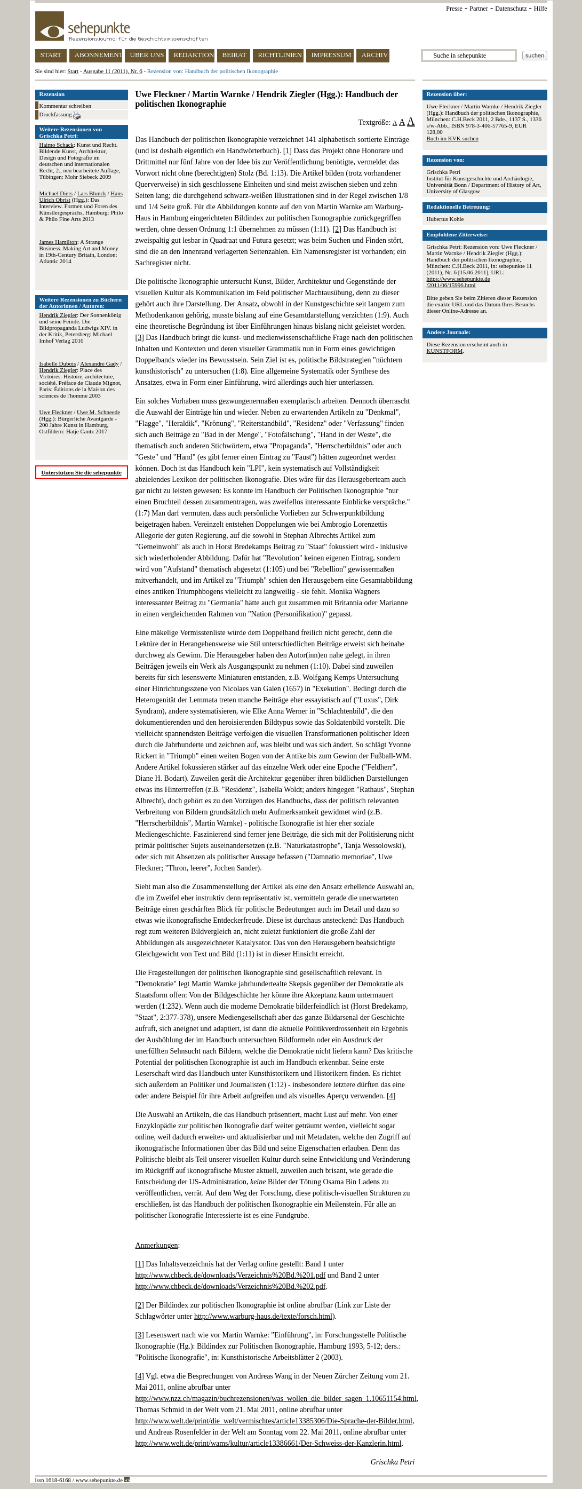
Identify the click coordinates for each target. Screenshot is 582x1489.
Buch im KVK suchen (453, 138)
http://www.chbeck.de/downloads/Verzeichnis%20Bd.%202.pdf (230, 1286)
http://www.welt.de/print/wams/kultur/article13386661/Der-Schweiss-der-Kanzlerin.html (268, 1443)
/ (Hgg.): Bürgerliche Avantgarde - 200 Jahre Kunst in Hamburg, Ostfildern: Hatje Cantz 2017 (80, 421)
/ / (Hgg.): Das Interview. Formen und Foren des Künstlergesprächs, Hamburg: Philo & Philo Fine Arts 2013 (81, 206)
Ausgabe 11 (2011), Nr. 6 (112, 71)
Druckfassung (60, 115)
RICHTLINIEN (280, 55)
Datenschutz (511, 8)
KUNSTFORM (445, 350)
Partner (478, 8)
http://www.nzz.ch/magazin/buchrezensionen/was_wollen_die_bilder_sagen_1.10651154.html (276, 1399)
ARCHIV (375, 55)
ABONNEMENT (98, 55)
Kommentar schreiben (65, 105)
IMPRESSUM (332, 55)
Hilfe (540, 8)
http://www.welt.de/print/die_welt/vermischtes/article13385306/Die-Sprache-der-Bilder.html (273, 1421)
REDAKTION (194, 55)
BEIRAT (234, 55)
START (51, 55)
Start (72, 71)
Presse (454, 8)
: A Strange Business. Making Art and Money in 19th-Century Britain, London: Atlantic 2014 (78, 251)
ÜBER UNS (147, 55)
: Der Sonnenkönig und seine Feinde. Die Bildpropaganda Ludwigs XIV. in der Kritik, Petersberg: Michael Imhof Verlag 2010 (80, 328)
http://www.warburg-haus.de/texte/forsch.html (263, 1316)
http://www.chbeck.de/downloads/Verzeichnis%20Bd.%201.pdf (230, 1275)
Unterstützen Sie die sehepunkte (81, 472)
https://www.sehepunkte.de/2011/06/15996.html (458, 281)
